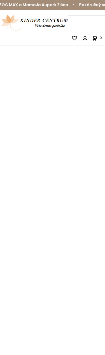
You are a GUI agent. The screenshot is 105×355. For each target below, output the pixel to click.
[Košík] (98, 37)
